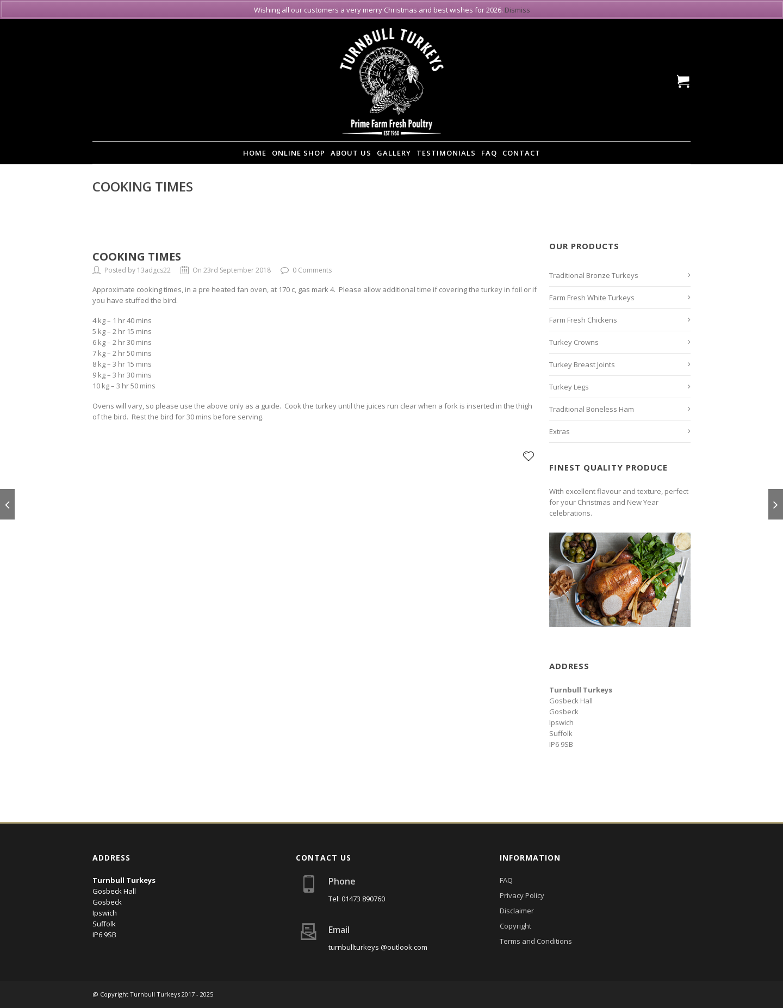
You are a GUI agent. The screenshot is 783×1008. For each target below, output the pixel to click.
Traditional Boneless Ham (591, 409)
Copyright (515, 926)
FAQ (489, 153)
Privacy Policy (522, 895)
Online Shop (298, 153)
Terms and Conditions (536, 941)
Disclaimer (517, 911)
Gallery (394, 153)
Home (254, 153)
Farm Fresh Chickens (583, 320)
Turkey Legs (569, 387)
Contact (521, 153)
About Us (351, 153)
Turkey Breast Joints (582, 364)
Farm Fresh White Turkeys (592, 297)
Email (339, 930)
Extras (559, 431)
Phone (342, 881)
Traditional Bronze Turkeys (593, 275)
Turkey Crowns (574, 342)
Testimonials (446, 153)
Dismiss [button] (517, 10)
